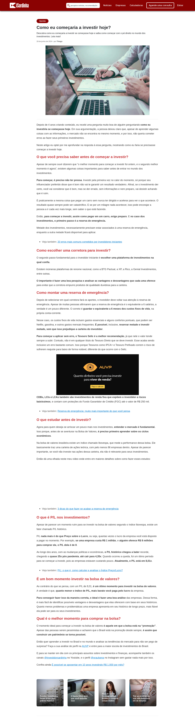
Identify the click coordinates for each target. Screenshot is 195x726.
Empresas (121, 5)
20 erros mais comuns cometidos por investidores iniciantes (90, 241)
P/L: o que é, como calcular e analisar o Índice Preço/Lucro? (90, 570)
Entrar (180, 5)
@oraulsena (97, 657)
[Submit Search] (68, 5)
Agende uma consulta (160, 5)
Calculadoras (136, 5)
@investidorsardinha (55, 657)
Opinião (42, 21)
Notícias (107, 5)
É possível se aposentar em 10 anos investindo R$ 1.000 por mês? (88, 664)
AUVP (85, 646)
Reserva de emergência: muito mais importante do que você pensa (94, 411)
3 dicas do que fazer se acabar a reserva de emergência (88, 508)
